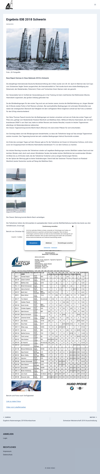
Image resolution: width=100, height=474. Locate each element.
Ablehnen (49, 243)
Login (5, 438)
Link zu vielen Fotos (13, 401)
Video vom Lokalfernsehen (16, 407)
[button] (73, 226)
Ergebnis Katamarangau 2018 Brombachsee (25, 419)
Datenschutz (47, 247)
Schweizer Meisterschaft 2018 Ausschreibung (74, 419)
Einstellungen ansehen (65, 243)
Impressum (54, 247)
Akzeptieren (33, 243)
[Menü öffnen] (95, 4)
